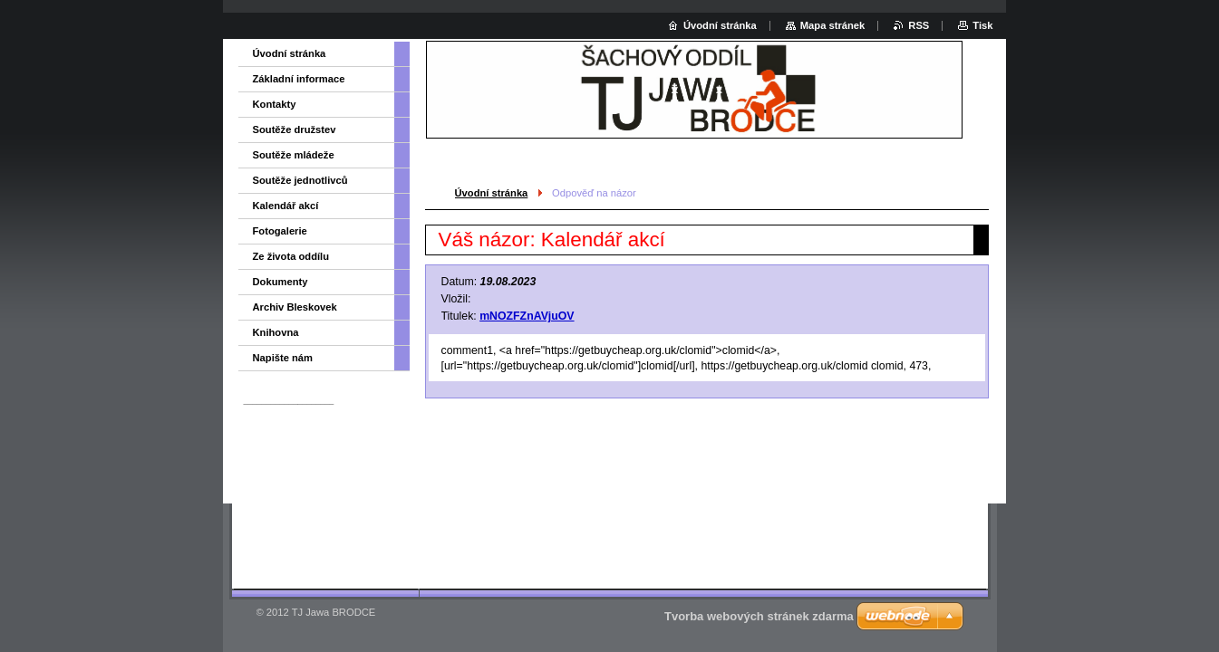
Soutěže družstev (294, 129)
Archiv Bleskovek (295, 307)
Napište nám (283, 357)
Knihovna (276, 332)
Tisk (982, 25)
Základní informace (299, 78)
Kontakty (274, 104)
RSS (918, 25)
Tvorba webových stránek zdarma (759, 616)
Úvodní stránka (491, 192)
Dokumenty (280, 281)
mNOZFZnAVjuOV (526, 316)
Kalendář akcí (286, 205)
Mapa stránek (833, 25)
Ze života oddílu (291, 256)
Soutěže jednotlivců (300, 180)
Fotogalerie (280, 230)
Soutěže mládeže (293, 154)
